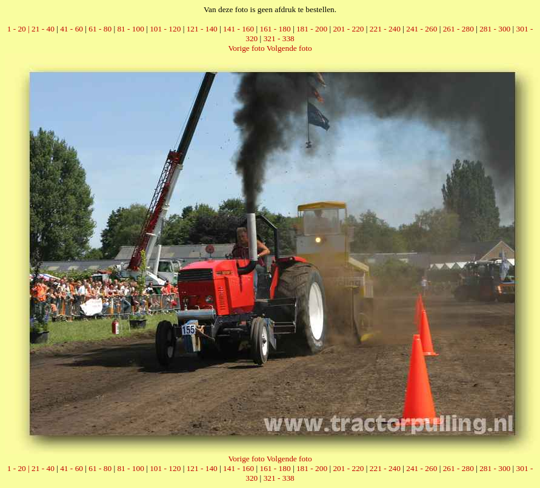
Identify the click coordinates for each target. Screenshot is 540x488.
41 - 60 (71, 28)
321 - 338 (279, 38)
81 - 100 (130, 28)
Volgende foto (289, 48)
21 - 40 (43, 28)
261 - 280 (458, 28)
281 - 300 (494, 28)
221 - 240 (385, 28)
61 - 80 (100, 28)
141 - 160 (238, 28)
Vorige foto (246, 48)
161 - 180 (275, 28)
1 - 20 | (19, 28)
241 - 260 (421, 28)
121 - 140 (202, 28)
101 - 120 (165, 28)
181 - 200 (311, 28)
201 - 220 (348, 28)
